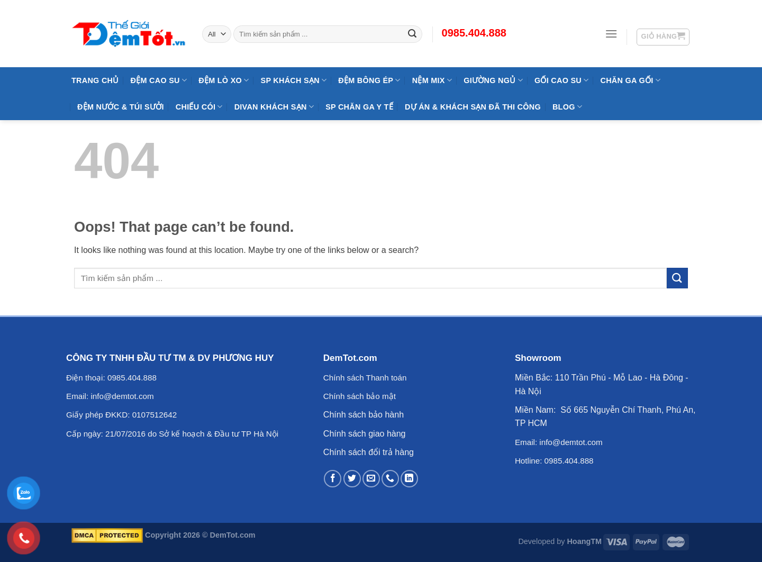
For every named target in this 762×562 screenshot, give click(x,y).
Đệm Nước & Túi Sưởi (120, 107)
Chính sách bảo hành (363, 414)
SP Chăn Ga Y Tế (359, 107)
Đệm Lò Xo (223, 80)
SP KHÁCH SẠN (294, 80)
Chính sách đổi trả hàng (368, 452)
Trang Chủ (95, 80)
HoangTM (584, 541)
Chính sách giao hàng (364, 433)
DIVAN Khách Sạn (274, 107)
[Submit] (677, 278)
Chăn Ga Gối (630, 80)
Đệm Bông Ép (369, 80)
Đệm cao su (159, 80)
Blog (567, 107)
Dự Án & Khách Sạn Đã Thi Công (473, 107)
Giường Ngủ (493, 80)
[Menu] (611, 34)
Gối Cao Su (561, 80)
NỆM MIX (432, 80)
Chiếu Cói (199, 107)
